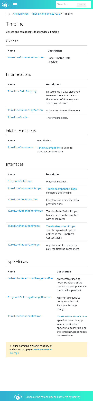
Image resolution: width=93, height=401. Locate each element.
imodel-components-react (46, 13)
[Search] (73, 4)
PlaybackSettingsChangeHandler (30, 297)
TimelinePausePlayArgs (24, 244)
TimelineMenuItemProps (24, 226)
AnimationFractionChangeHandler (30, 278)
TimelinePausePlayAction (25, 110)
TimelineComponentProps (24, 188)
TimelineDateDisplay (22, 91)
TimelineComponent (21, 147)
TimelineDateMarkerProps (25, 211)
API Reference (20, 13)
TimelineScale (17, 117)
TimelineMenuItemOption (24, 316)
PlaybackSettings (20, 181)
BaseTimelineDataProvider (26, 57)
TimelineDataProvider (23, 199)
